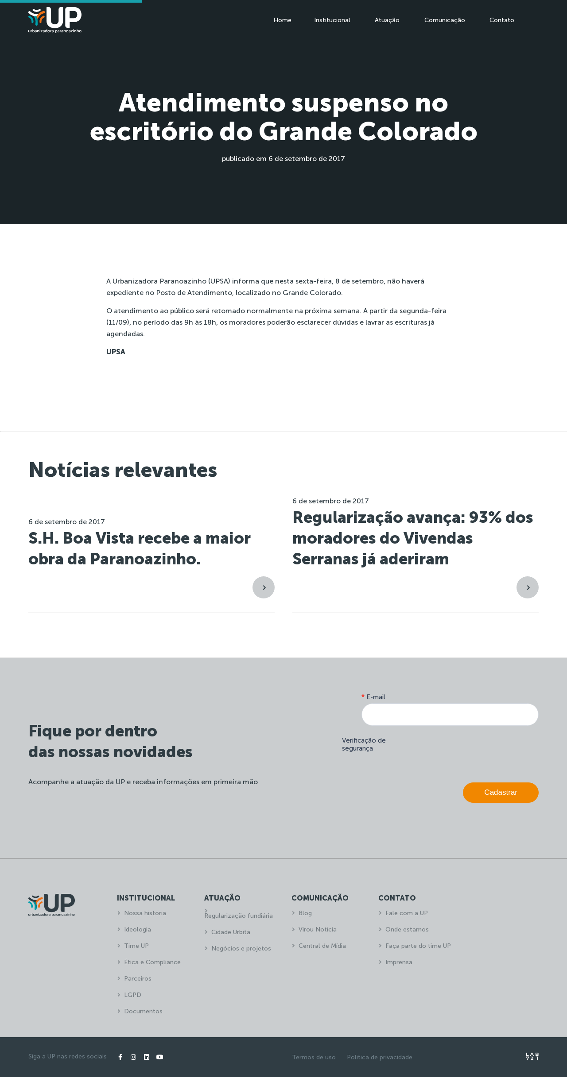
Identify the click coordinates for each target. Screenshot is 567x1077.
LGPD (132, 995)
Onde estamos (407, 929)
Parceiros (137, 978)
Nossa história (145, 913)
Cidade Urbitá (230, 932)
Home (282, 20)
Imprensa (398, 962)
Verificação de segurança (364, 744)
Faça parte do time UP (418, 946)
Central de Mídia (322, 946)
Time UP (136, 946)
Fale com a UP (406, 913)
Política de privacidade (379, 1057)
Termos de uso (314, 1057)
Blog (305, 913)
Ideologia (137, 929)
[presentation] (471, 752)
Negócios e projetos (241, 948)
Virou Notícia (318, 929)
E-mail (373, 697)
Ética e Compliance (152, 962)
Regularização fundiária (238, 916)
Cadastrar (500, 792)
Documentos (143, 1011)
